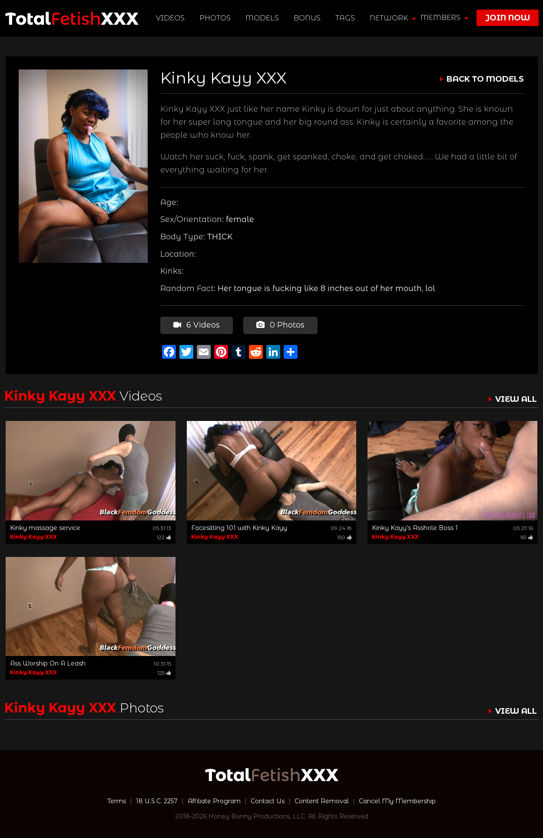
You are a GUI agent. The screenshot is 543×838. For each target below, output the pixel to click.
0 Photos (280, 325)
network (393, 18)
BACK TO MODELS (485, 79)
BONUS (307, 18)
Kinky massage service (45, 528)
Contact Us (268, 801)
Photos (215, 18)
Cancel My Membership (397, 801)
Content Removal (322, 801)
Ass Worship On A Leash (48, 663)
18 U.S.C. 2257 (157, 801)
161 (526, 537)
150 (344, 537)
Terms (116, 801)
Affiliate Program (214, 801)
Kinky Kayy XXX (33, 536)
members (444, 17)
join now (507, 18)
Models (262, 18)
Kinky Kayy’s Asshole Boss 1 (415, 528)
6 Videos (196, 325)
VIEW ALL (516, 399)
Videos (170, 18)
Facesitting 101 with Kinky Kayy (239, 528)
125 (164, 672)
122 (164, 537)
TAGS (345, 18)
